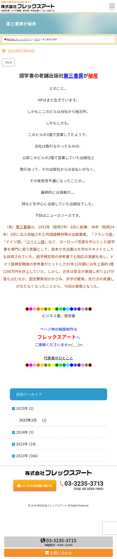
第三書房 (73, 75)
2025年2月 (28, 420)
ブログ (8, 62)
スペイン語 (35, 241)
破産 (93, 75)
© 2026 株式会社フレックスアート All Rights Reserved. (58, 505)
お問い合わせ (58, 552)
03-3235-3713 (58, 542)
